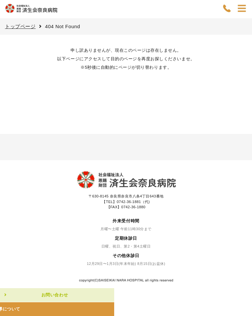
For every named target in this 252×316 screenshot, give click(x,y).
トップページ (20, 26)
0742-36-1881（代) (133, 202)
